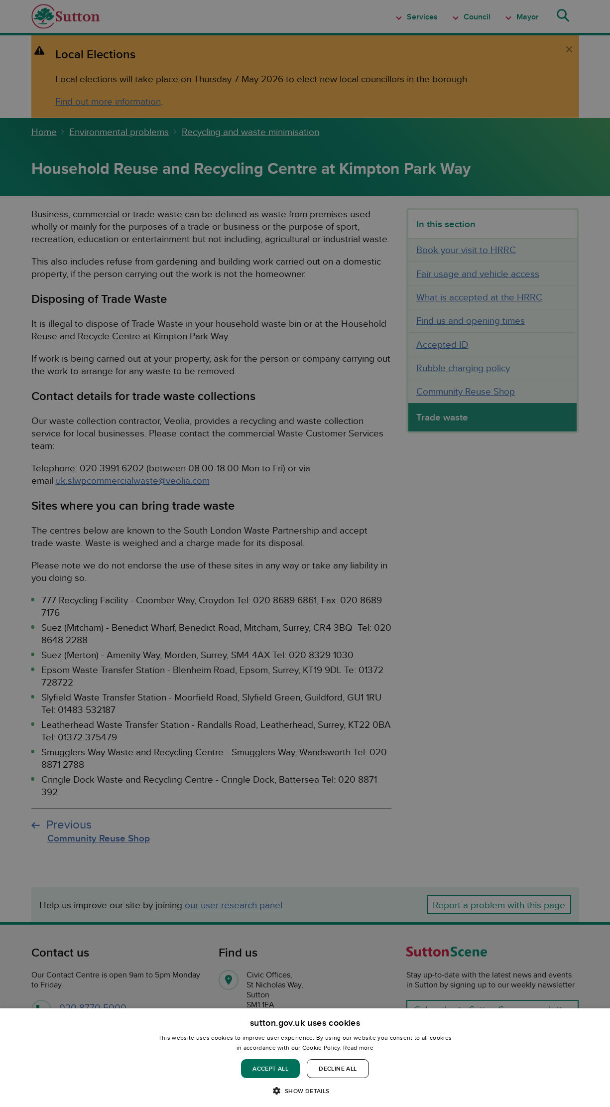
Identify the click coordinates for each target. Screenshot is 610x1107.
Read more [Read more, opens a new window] (358, 1047)
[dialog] (305, 1057)
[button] (304, 1090)
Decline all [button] (338, 1068)
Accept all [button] (270, 1068)
